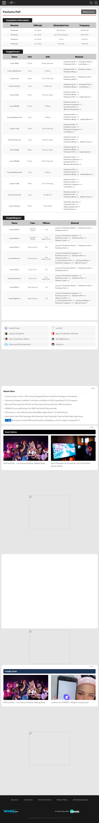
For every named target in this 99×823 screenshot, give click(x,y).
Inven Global (24, 2)
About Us (14, 799)
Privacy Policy (62, 799)
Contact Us (28, 799)
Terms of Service (44, 799)
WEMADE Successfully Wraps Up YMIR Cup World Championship (31, 408)
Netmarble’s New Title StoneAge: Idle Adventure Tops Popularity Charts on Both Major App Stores (44, 416)
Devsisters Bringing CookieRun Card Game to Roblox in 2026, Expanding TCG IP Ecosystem (41, 400)
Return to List (88, 12)
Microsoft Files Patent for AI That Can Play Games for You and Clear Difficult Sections (38, 404)
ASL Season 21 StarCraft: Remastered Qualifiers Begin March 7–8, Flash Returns (36, 412)
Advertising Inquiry (80, 799)
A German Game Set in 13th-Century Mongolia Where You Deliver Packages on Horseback (41, 396)
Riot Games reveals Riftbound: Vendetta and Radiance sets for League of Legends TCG (42, 420)
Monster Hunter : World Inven (16, 2)
